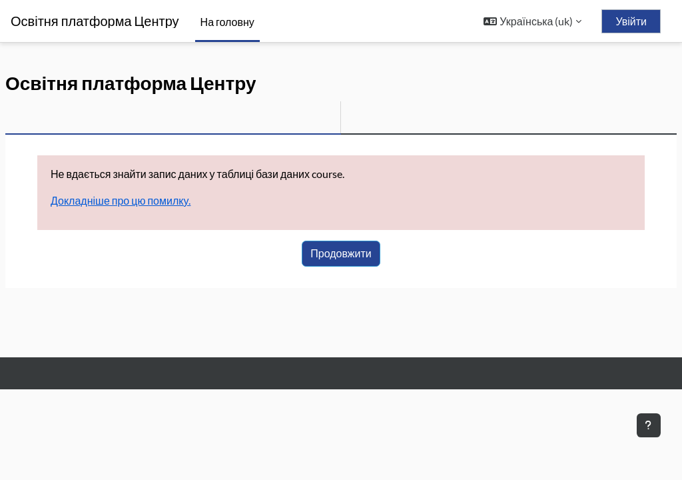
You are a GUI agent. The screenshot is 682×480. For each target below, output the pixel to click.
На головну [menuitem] (227, 21)
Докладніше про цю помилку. (120, 200)
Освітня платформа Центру (95, 21)
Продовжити (340, 253)
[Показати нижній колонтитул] (649, 425)
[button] (532, 21)
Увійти (631, 21)
